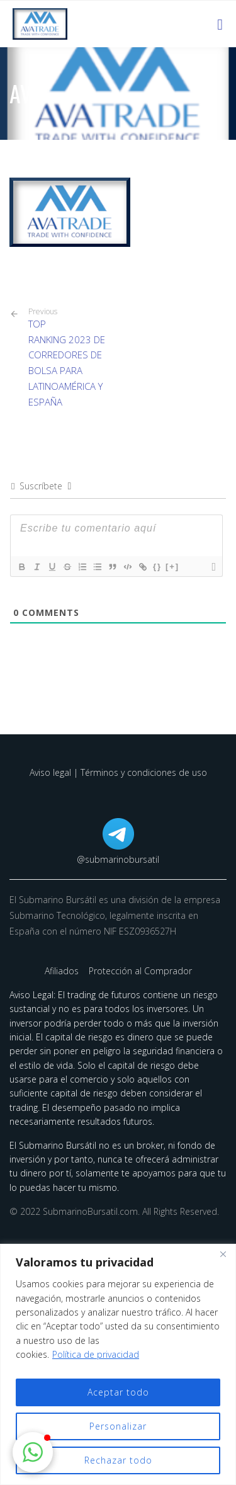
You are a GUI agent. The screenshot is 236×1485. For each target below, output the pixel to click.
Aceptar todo (118, 1392)
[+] (172, 566)
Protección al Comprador (140, 971)
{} (157, 566)
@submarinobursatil (118, 859)
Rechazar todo (118, 1460)
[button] (33, 1452)
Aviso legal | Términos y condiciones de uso (118, 772)
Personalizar (118, 1426)
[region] (118, 1364)
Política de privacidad (95, 1354)
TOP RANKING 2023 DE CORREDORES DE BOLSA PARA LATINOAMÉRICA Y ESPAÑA (68, 357)
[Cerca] (222, 1254)
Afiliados (63, 971)
